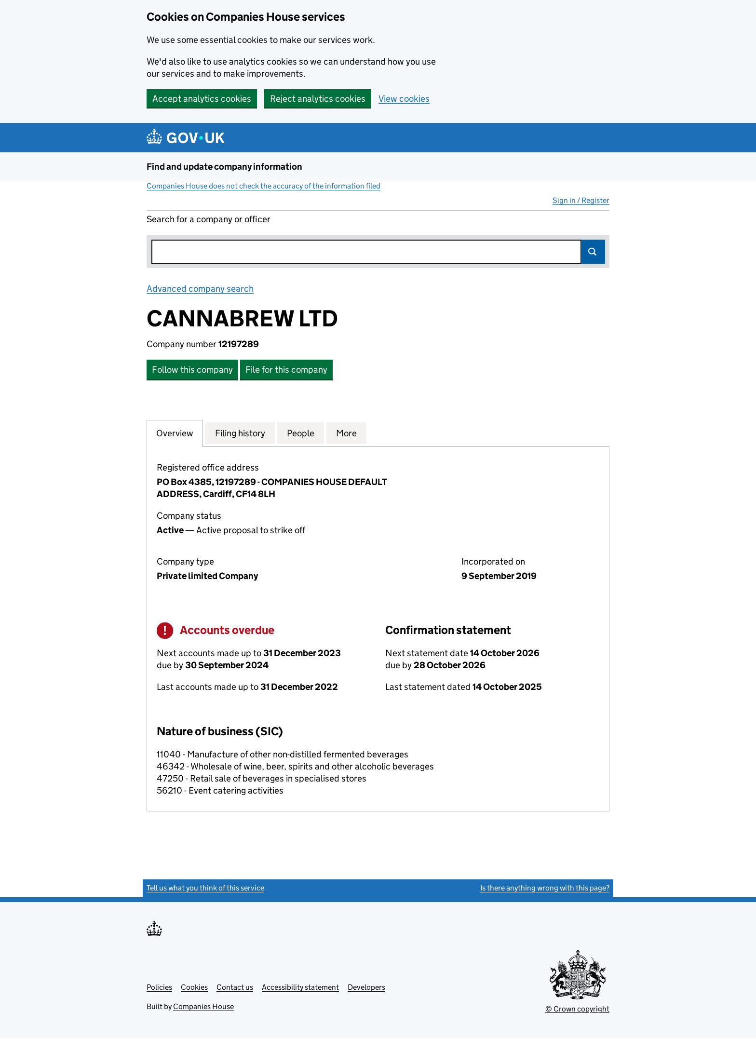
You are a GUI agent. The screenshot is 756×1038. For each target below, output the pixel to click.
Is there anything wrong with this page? (544, 887)
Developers (366, 987)
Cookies (194, 987)
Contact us (234, 987)
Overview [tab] (174, 433)
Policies (159, 987)
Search (593, 252)
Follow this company (192, 369)
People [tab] (300, 433)
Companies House (203, 1006)
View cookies (404, 98)
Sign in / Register (581, 200)
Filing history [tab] (240, 433)
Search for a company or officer (208, 219)
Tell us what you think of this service (205, 887)
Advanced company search (200, 288)
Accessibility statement (300, 987)
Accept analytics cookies (201, 98)
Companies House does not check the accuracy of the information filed (263, 185)
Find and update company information (224, 166)
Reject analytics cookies (317, 98)
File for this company (286, 369)
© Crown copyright (577, 1008)
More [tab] (346, 433)
